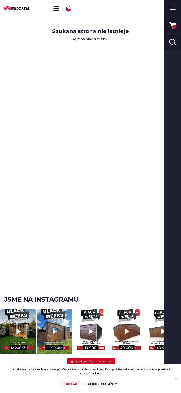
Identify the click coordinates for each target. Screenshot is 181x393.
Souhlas (70, 384)
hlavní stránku (98, 39)
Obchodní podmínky (100, 384)
